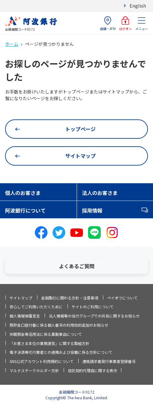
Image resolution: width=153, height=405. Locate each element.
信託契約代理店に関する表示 (92, 370)
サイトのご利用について (92, 306)
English (138, 5)
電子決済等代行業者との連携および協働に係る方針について (61, 352)
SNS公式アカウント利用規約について (41, 361)
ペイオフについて (122, 297)
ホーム (11, 44)
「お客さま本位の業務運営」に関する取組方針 (49, 343)
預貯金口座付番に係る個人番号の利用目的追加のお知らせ (59, 325)
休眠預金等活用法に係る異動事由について (46, 334)
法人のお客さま (100, 192)
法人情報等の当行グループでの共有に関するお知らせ (94, 315)
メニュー (141, 23)
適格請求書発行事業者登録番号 (109, 361)
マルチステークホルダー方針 (34, 370)
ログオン (125, 23)
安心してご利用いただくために (36, 306)
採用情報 (92, 210)
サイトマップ (21, 297)
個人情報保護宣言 (25, 315)
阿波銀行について (25, 210)
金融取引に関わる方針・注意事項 (69, 297)
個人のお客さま (23, 192)
